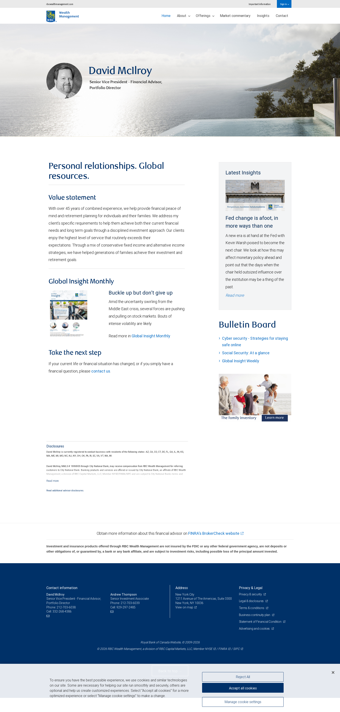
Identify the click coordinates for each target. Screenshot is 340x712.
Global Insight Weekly (240, 360)
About (183, 15)
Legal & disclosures (251, 601)
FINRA (222, 649)
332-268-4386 (62, 611)
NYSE (208, 649)
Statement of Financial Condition (260, 622)
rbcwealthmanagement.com (59, 4)
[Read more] (52, 480)
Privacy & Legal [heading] (250, 588)
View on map (184, 607)
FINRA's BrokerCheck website (213, 533)
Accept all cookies (243, 688)
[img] (170, 80)
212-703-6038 (66, 607)
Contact (282, 15)
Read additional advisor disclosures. (65, 490)
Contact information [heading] (61, 588)
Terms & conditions (252, 608)
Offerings (205, 15)
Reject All (243, 677)
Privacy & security (251, 594)
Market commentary (235, 15)
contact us (100, 371)
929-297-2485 (126, 607)
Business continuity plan (255, 615)
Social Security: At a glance (246, 352)
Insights (263, 15)
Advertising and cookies (254, 629)
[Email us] (48, 616)
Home (166, 15)
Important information (260, 4)
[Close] (333, 672)
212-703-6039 (130, 603)
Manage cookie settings (243, 702)
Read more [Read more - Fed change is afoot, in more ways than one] (235, 295)
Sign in (284, 4)
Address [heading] (181, 588)
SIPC (236, 649)
